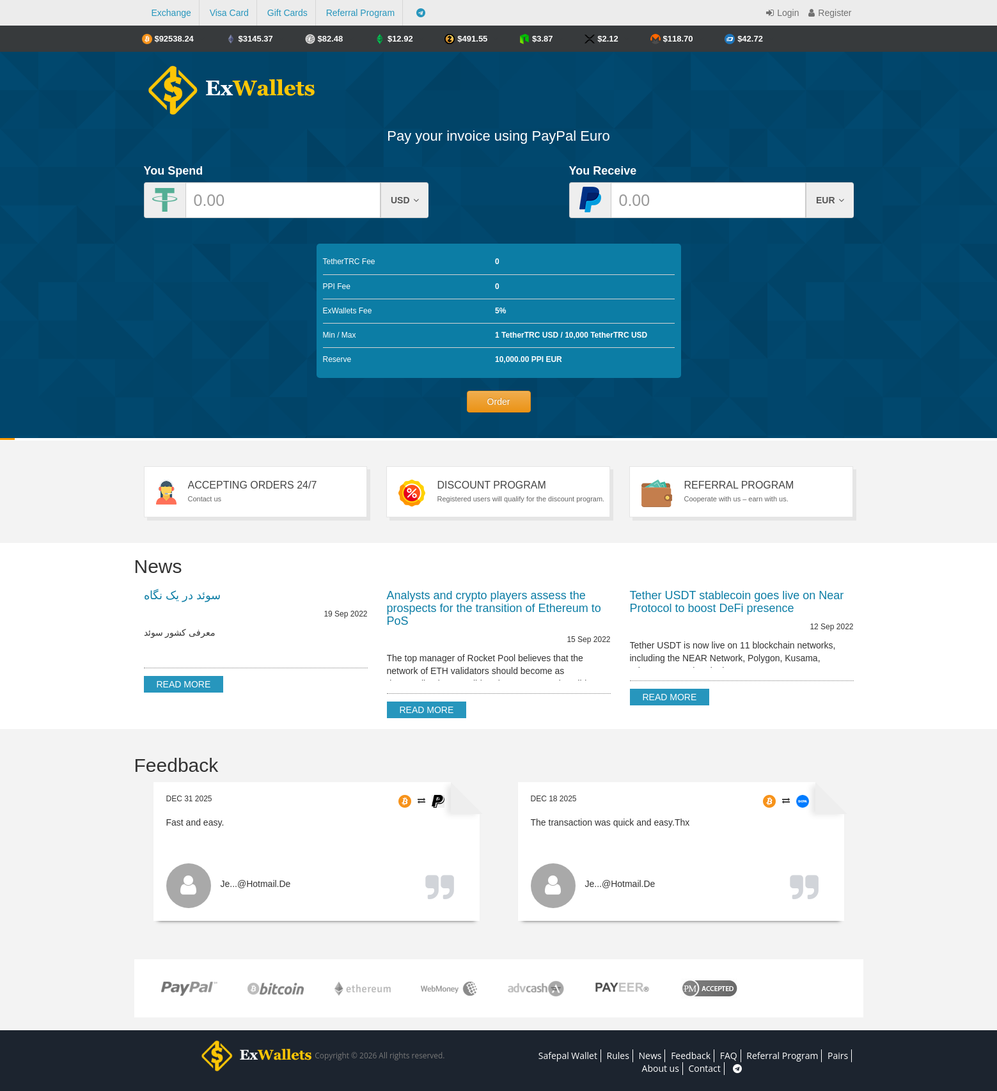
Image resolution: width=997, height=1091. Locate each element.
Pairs (838, 1055)
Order (498, 401)
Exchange (171, 13)
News (650, 1055)
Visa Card (229, 13)
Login (781, 13)
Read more (184, 684)
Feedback (690, 1055)
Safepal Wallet (567, 1055)
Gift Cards (287, 13)
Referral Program (360, 13)
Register (828, 13)
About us (660, 1068)
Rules (618, 1055)
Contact (705, 1068)
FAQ (728, 1055)
